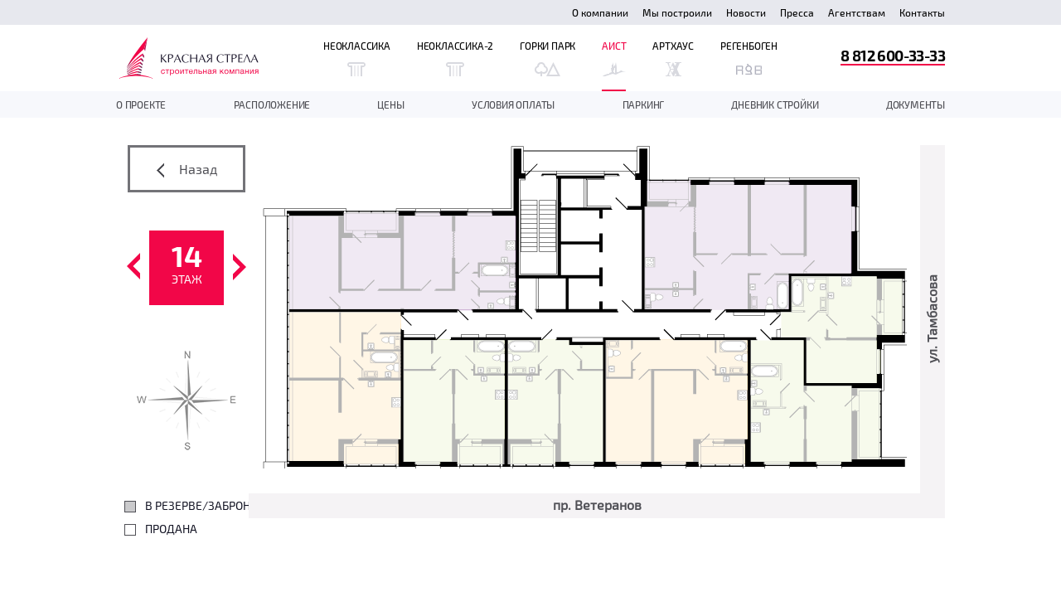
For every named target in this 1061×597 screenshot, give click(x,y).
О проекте (141, 104)
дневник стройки (774, 104)
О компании (600, 12)
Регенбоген (749, 58)
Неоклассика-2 (455, 58)
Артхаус (673, 58)
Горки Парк (547, 58)
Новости (746, 12)
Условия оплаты (513, 104)
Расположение (272, 104)
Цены (390, 104)
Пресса (797, 12)
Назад (187, 169)
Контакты (922, 12)
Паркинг (644, 104)
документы (915, 104)
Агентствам (856, 12)
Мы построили (677, 12)
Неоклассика (356, 58)
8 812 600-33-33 (893, 55)
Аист (614, 58)
